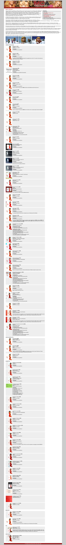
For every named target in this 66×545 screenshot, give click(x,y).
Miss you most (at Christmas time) (49, 15)
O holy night (46, 13)
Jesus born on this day (47, 16)
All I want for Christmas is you (48, 12)
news (51, 7)
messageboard (54, 7)
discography (59, 7)
